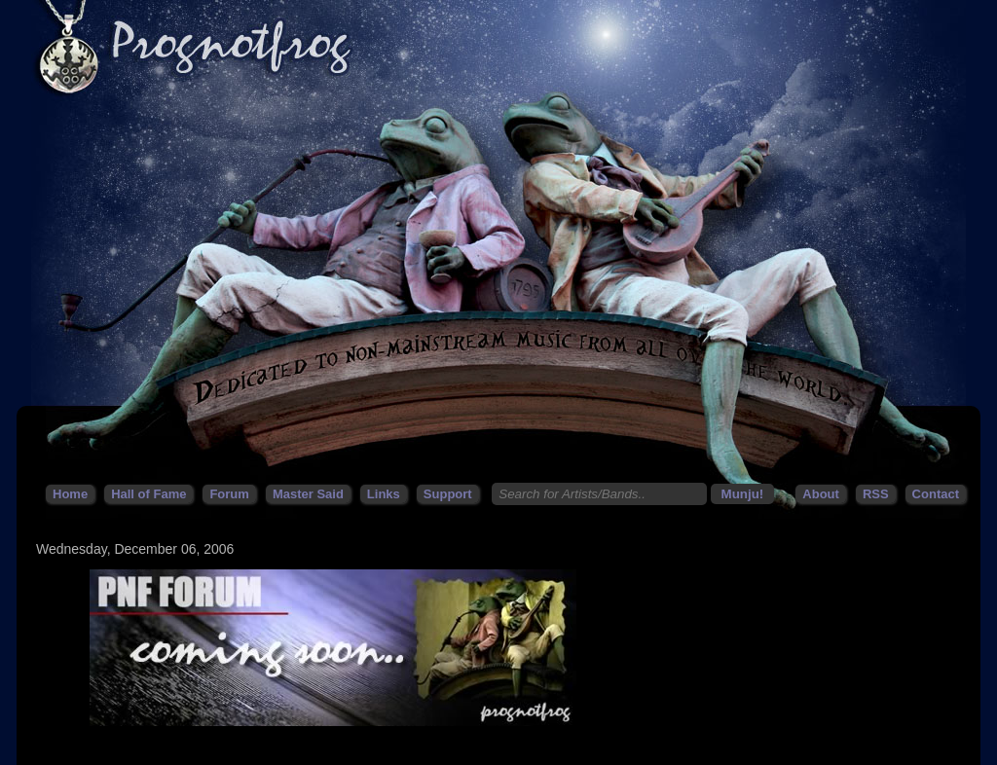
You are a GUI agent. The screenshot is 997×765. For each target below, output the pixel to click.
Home (70, 494)
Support (448, 494)
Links (383, 494)
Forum (228, 494)
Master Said (308, 494)
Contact (935, 494)
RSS (876, 494)
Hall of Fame (148, 494)
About (820, 494)
